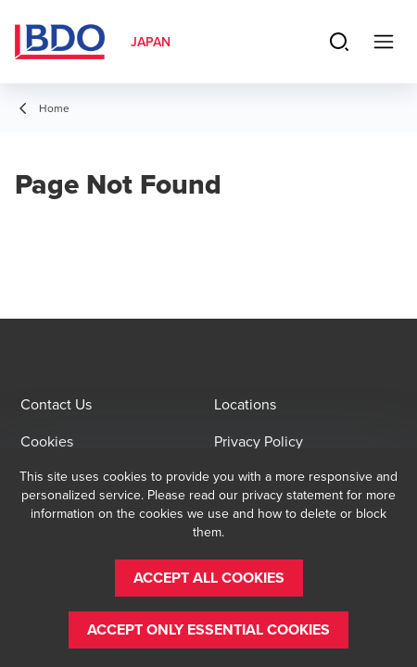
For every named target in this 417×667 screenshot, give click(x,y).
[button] (209, 578)
